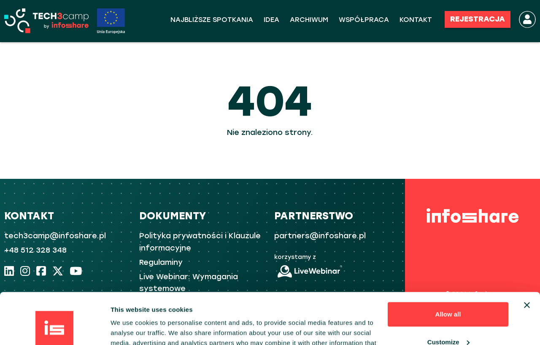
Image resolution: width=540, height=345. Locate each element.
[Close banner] (527, 257)
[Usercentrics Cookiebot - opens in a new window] (55, 328)
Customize (448, 293)
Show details (130, 328)
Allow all (448, 266)
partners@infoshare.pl (320, 235)
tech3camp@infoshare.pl (55, 235)
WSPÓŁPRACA (364, 20)
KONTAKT (416, 20)
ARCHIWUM (309, 20)
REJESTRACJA (477, 19)
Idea (271, 20)
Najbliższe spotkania (211, 20)
